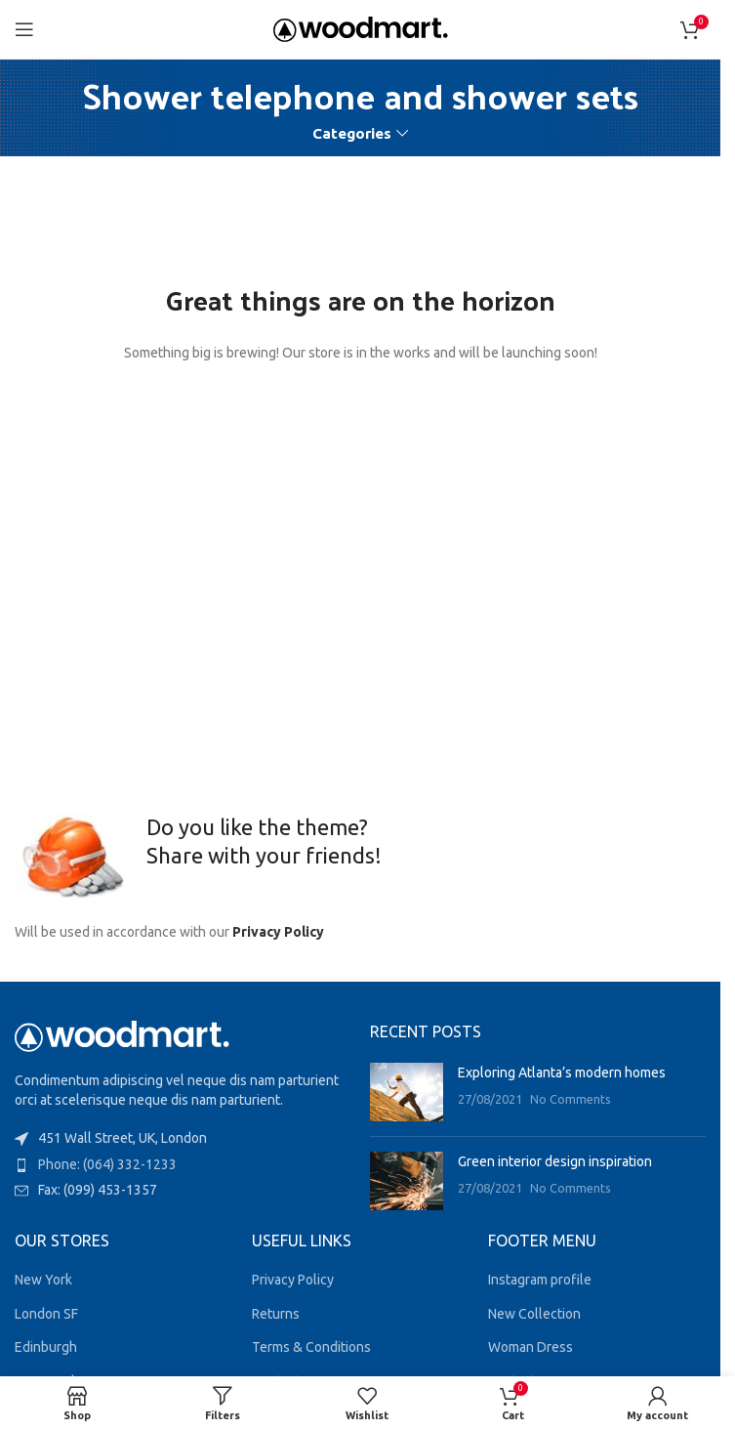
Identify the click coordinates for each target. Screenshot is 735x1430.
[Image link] (122, 1035)
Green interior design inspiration (555, 1161)
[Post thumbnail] (406, 1092)
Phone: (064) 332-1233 (107, 1164)
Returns (276, 1314)
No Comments (570, 1099)
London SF (46, 1314)
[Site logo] (360, 28)
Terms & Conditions (311, 1347)
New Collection (534, 1314)
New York (43, 1279)
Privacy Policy (278, 932)
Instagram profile (540, 1279)
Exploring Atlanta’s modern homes (562, 1072)
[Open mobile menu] (24, 29)
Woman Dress (530, 1347)
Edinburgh (46, 1347)
